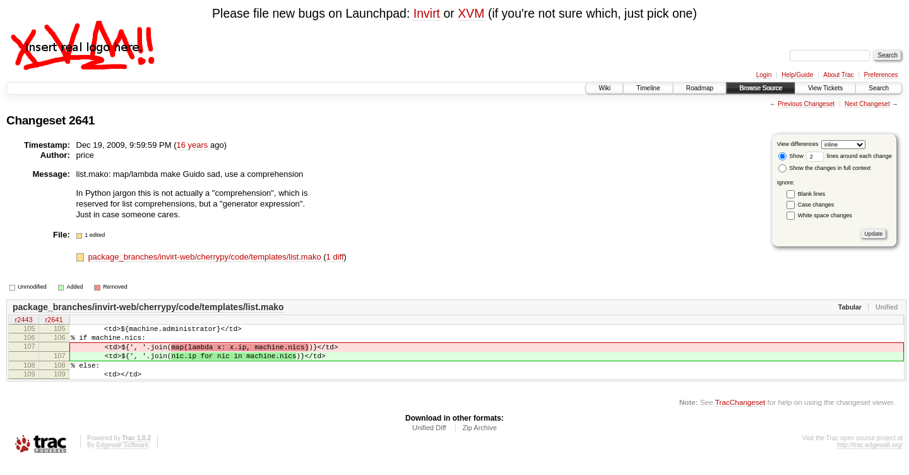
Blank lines (812, 194)
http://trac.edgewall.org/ (870, 458)
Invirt (426, 13)
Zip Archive (480, 441)
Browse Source (760, 88)
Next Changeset (867, 103)
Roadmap (699, 88)
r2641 (53, 320)
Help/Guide (797, 74)
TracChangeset (740, 415)
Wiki (604, 88)
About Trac (838, 74)
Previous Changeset (806, 103)
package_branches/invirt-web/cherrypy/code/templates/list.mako (205, 257)
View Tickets (825, 88)
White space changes (825, 215)
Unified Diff (429, 441)
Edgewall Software (122, 458)
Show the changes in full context (824, 168)
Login (763, 74)
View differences (798, 144)
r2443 (23, 320)
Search (879, 88)
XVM (471, 13)
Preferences (881, 74)
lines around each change (849, 156)
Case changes (816, 204)
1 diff (335, 257)
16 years (192, 145)
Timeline (648, 88)
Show (791, 156)
